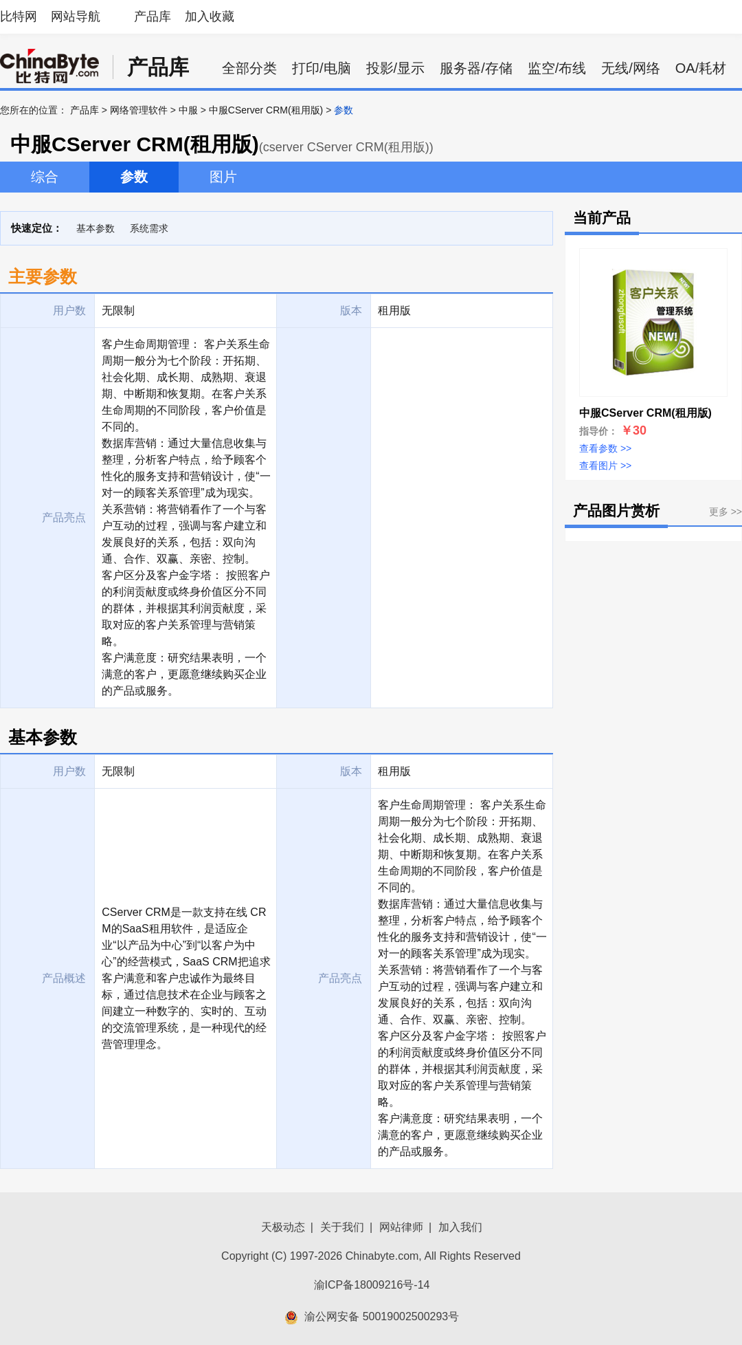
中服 (188, 110)
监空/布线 (557, 68)
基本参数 (95, 228)
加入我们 (460, 1227)
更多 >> (725, 511)
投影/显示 (395, 68)
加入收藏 (209, 16)
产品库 (152, 16)
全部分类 (249, 68)
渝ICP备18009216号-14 (372, 1285)
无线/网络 (630, 68)
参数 (134, 176)
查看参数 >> (605, 448)
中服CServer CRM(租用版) (266, 110)
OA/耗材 (700, 68)
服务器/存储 (476, 68)
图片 (223, 176)
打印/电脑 (321, 68)
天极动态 (283, 1227)
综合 (44, 176)
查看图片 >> (605, 465)
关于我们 (342, 1227)
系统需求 (149, 228)
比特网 (18, 16)
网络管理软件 (139, 110)
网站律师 (401, 1227)
